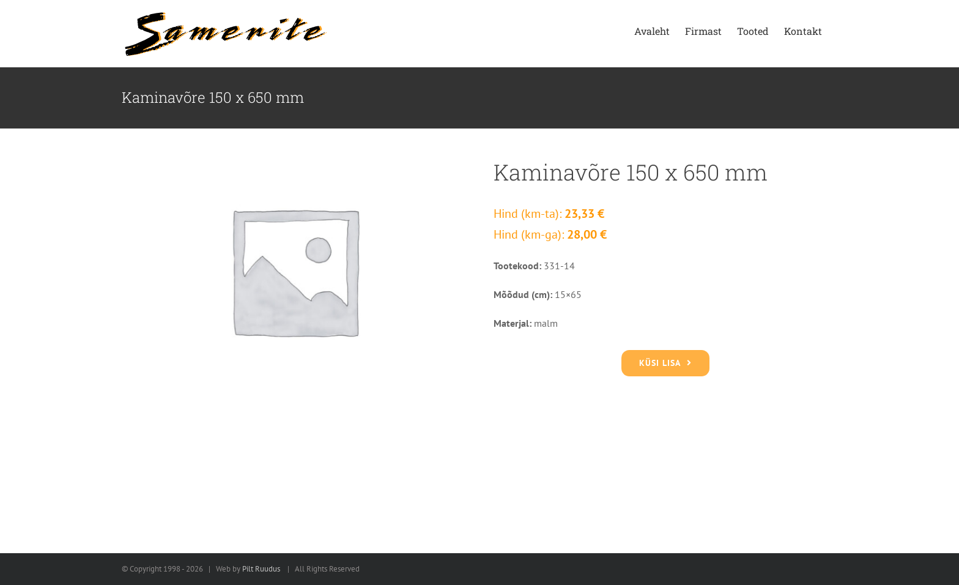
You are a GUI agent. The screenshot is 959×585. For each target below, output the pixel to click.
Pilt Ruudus (261, 569)
